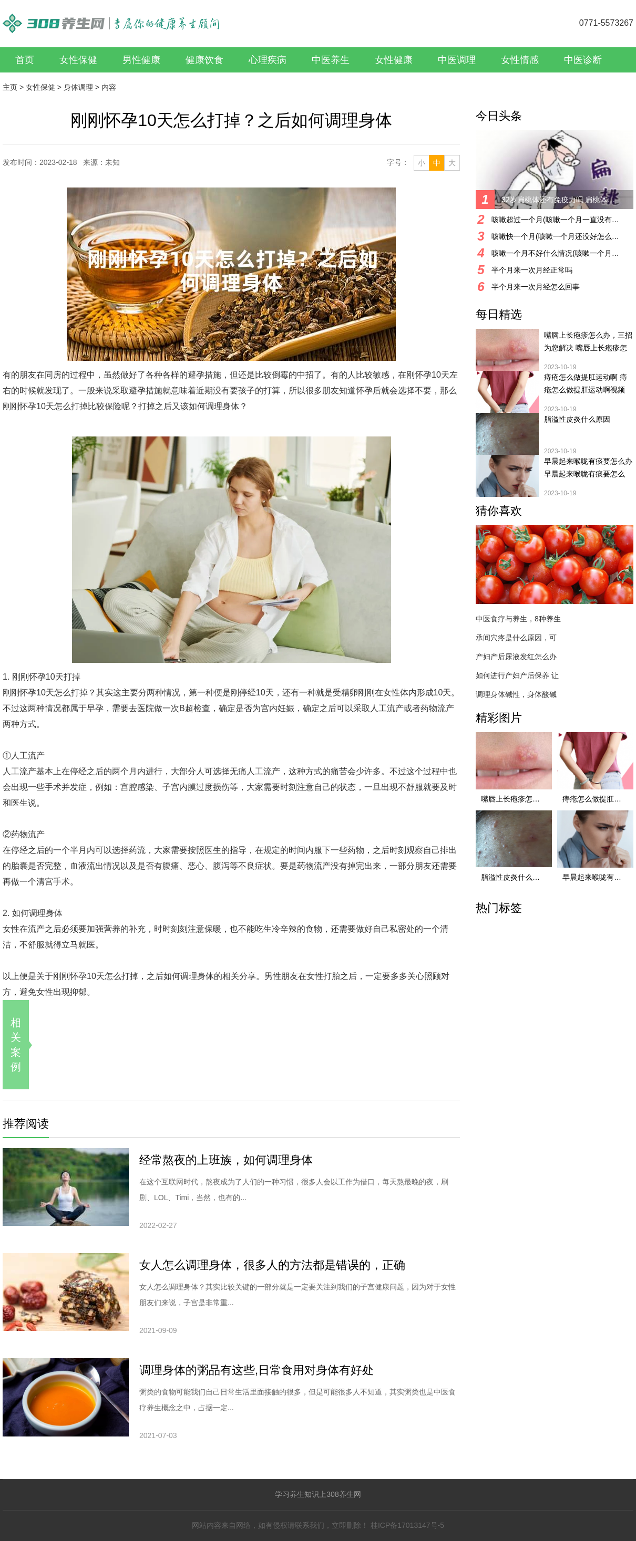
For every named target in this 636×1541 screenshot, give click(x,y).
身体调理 (78, 87)
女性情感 (520, 60)
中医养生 (331, 60)
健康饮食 (204, 60)
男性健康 (141, 60)
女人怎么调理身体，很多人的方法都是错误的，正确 (272, 1265)
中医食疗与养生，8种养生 (518, 619)
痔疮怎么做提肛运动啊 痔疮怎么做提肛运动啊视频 (585, 383)
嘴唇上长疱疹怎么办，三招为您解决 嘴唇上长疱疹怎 (588, 341)
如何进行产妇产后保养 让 (517, 675)
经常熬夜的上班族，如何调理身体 (226, 1160)
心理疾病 (267, 60)
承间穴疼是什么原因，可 (516, 637)
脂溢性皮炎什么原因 (577, 419)
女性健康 (394, 60)
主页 (10, 87)
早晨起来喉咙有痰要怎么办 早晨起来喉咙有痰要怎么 (588, 467)
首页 (24, 60)
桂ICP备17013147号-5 (407, 1525)
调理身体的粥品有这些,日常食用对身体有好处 (256, 1370)
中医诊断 (583, 60)
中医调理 (457, 60)
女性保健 (78, 60)
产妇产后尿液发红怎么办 (516, 656)
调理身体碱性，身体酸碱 (516, 694)
